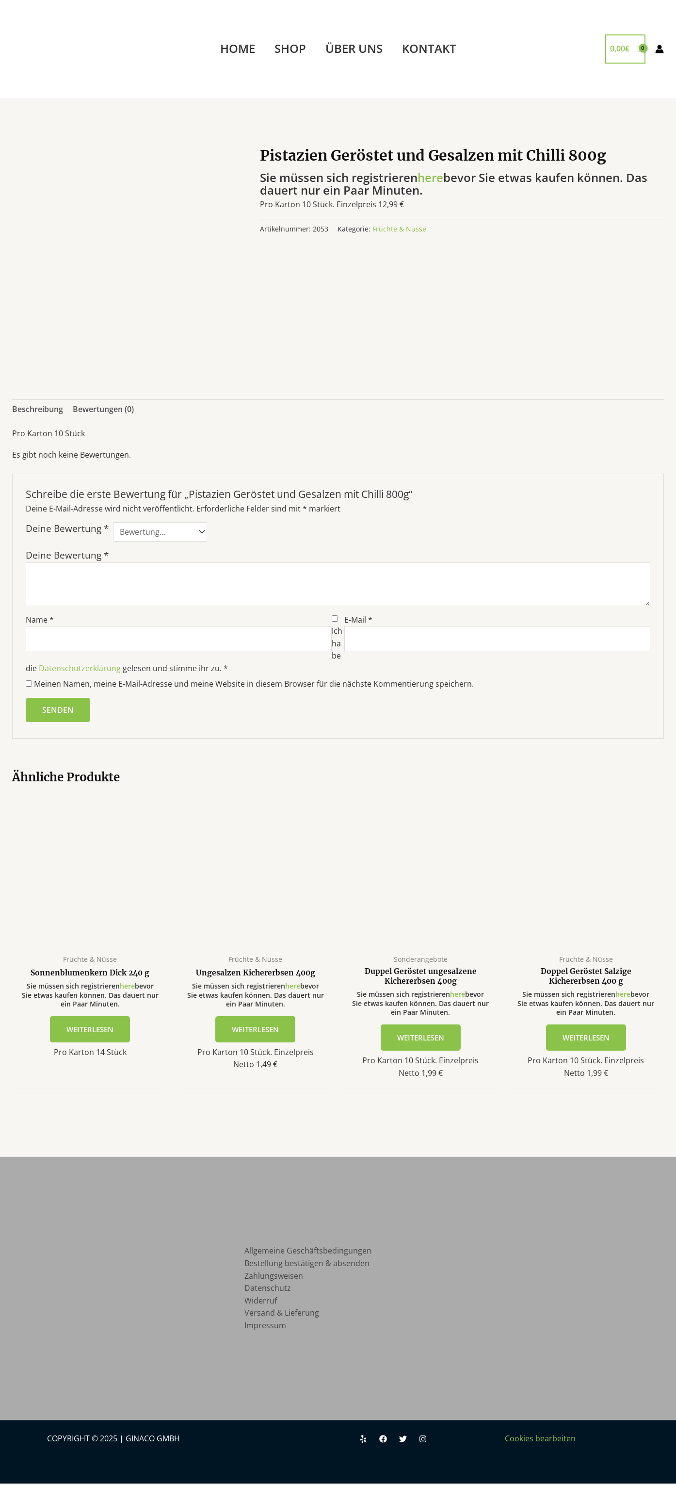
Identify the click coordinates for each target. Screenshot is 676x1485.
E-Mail (358, 619)
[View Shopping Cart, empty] (625, 49)
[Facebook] (383, 1440)
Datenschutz (267, 1289)
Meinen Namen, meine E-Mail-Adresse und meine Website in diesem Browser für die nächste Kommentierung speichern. (254, 683)
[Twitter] (403, 1440)
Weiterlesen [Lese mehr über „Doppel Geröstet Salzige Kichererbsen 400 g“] (586, 1038)
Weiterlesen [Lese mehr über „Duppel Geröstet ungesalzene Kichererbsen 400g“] (421, 1038)
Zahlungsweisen (273, 1277)
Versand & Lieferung (281, 1314)
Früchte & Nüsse (399, 228)
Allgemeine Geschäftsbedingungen (307, 1252)
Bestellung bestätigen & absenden (307, 1264)
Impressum (265, 1326)
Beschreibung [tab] (37, 409)
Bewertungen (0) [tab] (103, 409)
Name (40, 619)
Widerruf (260, 1302)
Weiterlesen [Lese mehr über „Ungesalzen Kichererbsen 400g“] (255, 1029)
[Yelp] (363, 1440)
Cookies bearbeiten (540, 1440)
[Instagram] (423, 1440)
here (430, 177)
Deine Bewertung (67, 528)
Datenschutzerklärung (80, 668)
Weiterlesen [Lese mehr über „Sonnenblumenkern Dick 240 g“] (90, 1029)
